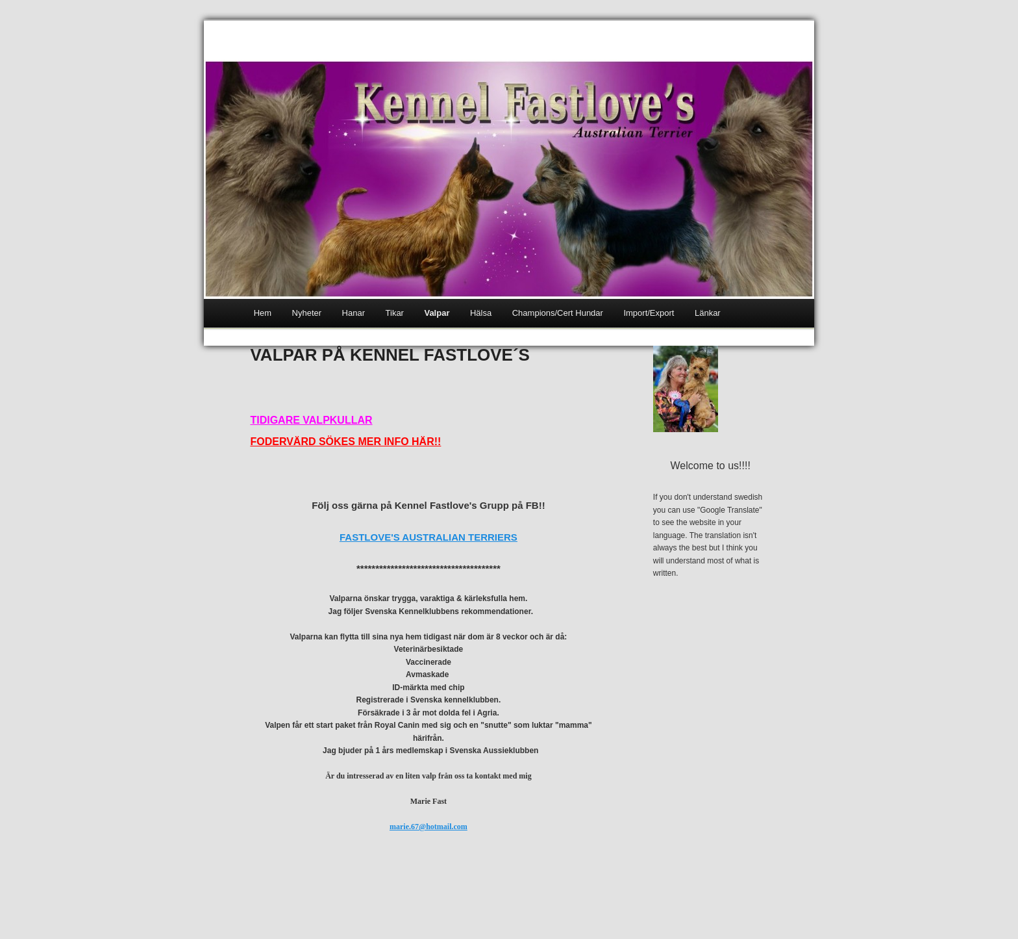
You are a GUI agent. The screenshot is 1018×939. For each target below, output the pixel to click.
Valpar (436, 313)
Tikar (395, 313)
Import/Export (648, 313)
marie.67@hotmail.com (428, 826)
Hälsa (480, 313)
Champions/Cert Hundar (557, 313)
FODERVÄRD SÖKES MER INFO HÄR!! (345, 441)
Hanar (353, 313)
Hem (262, 313)
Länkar (708, 313)
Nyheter (307, 313)
